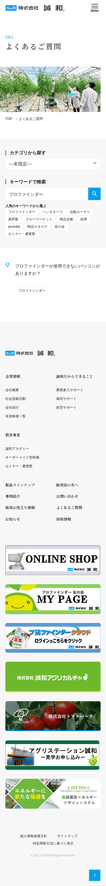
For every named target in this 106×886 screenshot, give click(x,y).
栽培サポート (66, 399)
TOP (8, 119)
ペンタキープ (52, 212)
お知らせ (12, 519)
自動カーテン (80, 212)
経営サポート (66, 407)
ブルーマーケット (39, 219)
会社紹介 (12, 407)
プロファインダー (21, 212)
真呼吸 (13, 219)
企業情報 (12, 376)
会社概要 (12, 390)
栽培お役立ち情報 (20, 507)
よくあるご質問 (69, 507)
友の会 (60, 227)
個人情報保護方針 (33, 836)
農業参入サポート (69, 390)
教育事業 (12, 435)
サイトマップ (67, 836)
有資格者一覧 (15, 416)
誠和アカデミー (17, 449)
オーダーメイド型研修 (22, 457)
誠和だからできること (74, 376)
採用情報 (63, 519)
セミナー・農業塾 (21, 234)
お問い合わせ (67, 496)
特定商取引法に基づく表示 (53, 843)
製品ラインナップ (20, 485)
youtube (14, 227)
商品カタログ (37, 227)
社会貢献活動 (15, 399)
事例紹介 (12, 496)
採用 (83, 219)
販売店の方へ (67, 485)
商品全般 (66, 219)
